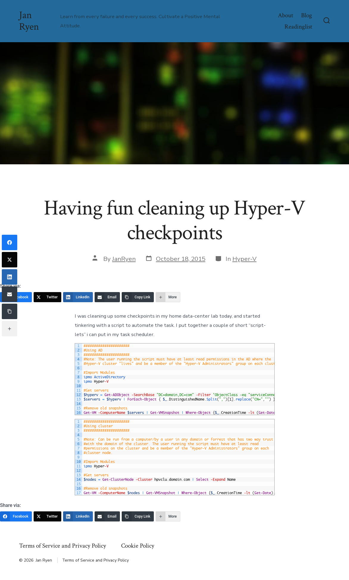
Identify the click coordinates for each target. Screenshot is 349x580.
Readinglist (298, 27)
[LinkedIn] (78, 297)
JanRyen (124, 259)
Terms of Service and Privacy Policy (62, 546)
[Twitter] (47, 297)
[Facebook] (9, 242)
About (285, 15)
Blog (306, 15)
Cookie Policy (137, 546)
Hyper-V (244, 259)
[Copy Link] (138, 297)
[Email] (107, 297)
